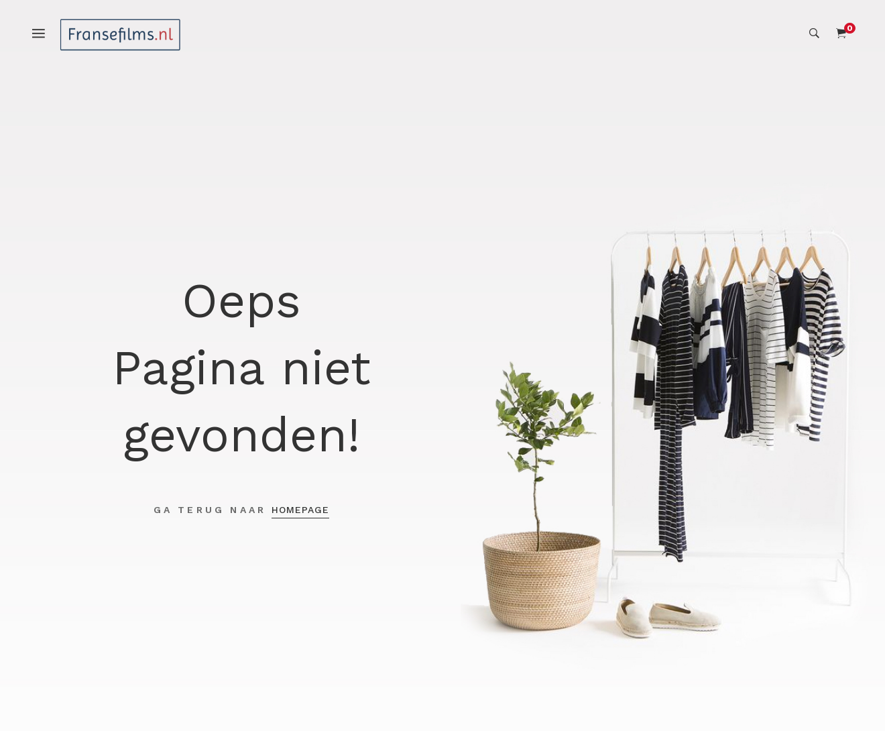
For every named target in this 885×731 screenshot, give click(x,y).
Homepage (300, 509)
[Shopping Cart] (841, 33)
